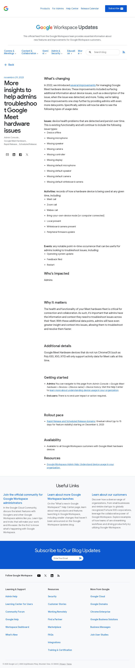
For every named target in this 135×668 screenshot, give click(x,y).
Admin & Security (56, 52)
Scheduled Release (27, 144)
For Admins (58, 8)
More (80, 52)
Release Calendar (90, 8)
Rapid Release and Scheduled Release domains (71, 421)
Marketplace (54, 627)
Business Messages (100, 627)
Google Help (12, 619)
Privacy (63, 664)
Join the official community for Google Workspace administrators (23, 499)
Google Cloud (97, 596)
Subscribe (116, 8)
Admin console (11, 137)
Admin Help (11, 596)
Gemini (45, 52)
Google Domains (99, 604)
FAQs (50, 634)
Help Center (72, 8)
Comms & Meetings (10, 52)
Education (71, 52)
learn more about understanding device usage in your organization (84, 390)
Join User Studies (99, 634)
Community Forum (15, 611)
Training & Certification (60, 650)
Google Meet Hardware (15, 141)
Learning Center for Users (19, 604)
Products (45, 8)
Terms (69, 664)
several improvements (83, 85)
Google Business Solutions (104, 619)
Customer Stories (57, 604)
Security (52, 596)
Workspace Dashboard (17, 627)
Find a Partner (55, 619)
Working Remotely (57, 611)
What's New (11, 634)
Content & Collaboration (30, 52)
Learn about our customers (109, 494)
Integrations (54, 642)
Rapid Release (10, 144)
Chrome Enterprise (100, 611)
